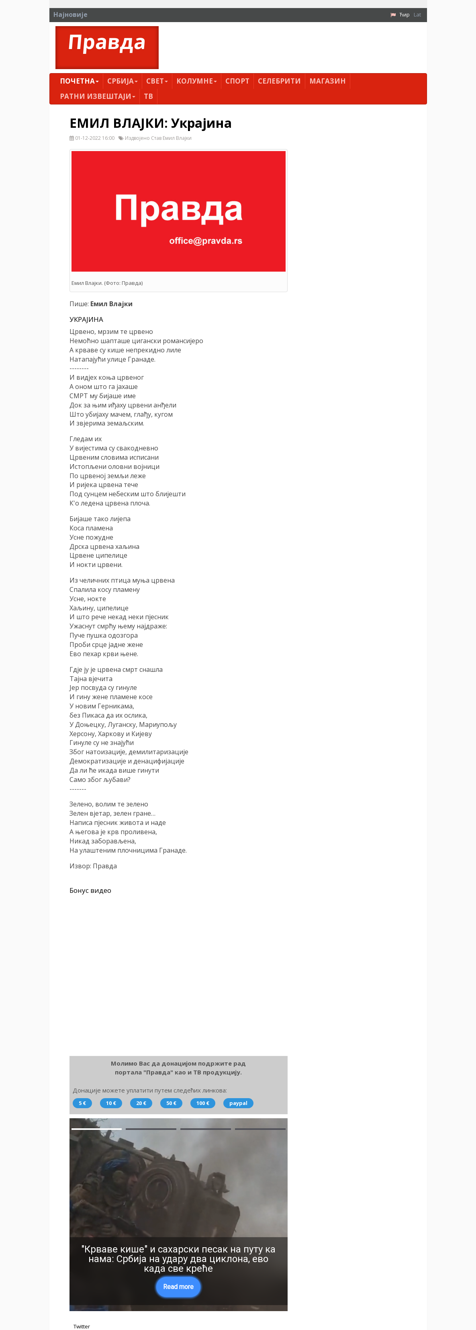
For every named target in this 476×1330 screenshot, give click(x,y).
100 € (202, 1103)
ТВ (148, 96)
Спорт (237, 81)
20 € (141, 1103)
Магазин (327, 81)
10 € (111, 1103)
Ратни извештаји (97, 96)
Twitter (82, 1326)
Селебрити (279, 81)
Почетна (79, 81)
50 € (171, 1103)
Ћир (405, 14)
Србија (122, 81)
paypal (238, 1103)
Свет (157, 81)
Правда (107, 42)
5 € (82, 1103)
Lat (417, 14)
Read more (178, 1287)
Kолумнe (196, 81)
